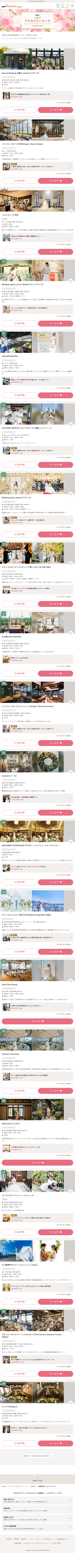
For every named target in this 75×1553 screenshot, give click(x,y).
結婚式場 (33, 1486)
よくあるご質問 (56, 1543)
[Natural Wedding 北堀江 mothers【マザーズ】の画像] (37, 59)
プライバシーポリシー (35, 1539)
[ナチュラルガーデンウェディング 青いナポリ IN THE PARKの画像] (37, 553)
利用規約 (16, 1539)
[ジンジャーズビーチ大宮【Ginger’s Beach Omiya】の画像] (37, 130)
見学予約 (19, 110)
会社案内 (8, 1539)
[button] (37, 1500)
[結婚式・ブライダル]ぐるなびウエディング (15, 1486)
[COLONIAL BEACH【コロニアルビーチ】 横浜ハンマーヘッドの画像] (37, 414)
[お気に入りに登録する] (70, 69)
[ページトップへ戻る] (37, 1479)
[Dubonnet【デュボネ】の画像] (37, 1109)
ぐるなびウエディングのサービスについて (36, 1543)
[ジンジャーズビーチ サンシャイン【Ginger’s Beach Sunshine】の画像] (37, 692)
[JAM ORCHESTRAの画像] (37, 342)
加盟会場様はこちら (63, 1539)
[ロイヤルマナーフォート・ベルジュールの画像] (37, 1181)
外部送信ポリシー (49, 1539)
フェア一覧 (56, 110)
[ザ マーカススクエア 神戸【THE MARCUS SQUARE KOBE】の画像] (37, 901)
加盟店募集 (17, 1543)
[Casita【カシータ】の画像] (37, 761)
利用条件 (23, 1539)
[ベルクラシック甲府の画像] (37, 201)
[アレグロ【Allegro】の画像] (37, 1392)
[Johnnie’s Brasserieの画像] (37, 1040)
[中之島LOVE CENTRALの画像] (37, 622)
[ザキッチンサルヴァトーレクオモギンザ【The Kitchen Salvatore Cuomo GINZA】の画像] (37, 1320)
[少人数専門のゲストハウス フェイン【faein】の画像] (37, 1251)
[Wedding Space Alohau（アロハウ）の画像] (37, 483)
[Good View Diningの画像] (37, 970)
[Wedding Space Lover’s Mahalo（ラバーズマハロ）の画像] (37, 270)
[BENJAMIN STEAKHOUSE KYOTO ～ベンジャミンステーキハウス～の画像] (37, 831)
